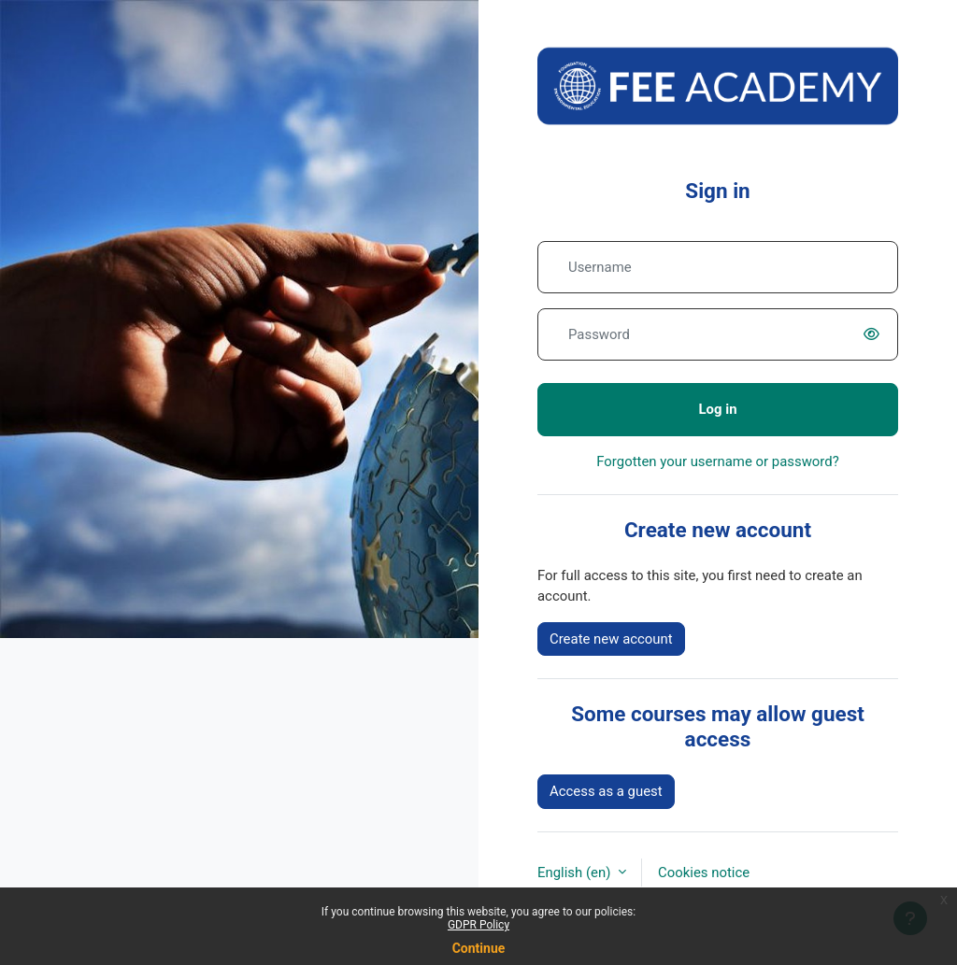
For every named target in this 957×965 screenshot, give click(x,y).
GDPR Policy (478, 924)
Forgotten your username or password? (717, 461)
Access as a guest (606, 791)
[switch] (875, 334)
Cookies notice (704, 872)
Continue (479, 948)
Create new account (611, 639)
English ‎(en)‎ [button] (575, 872)
